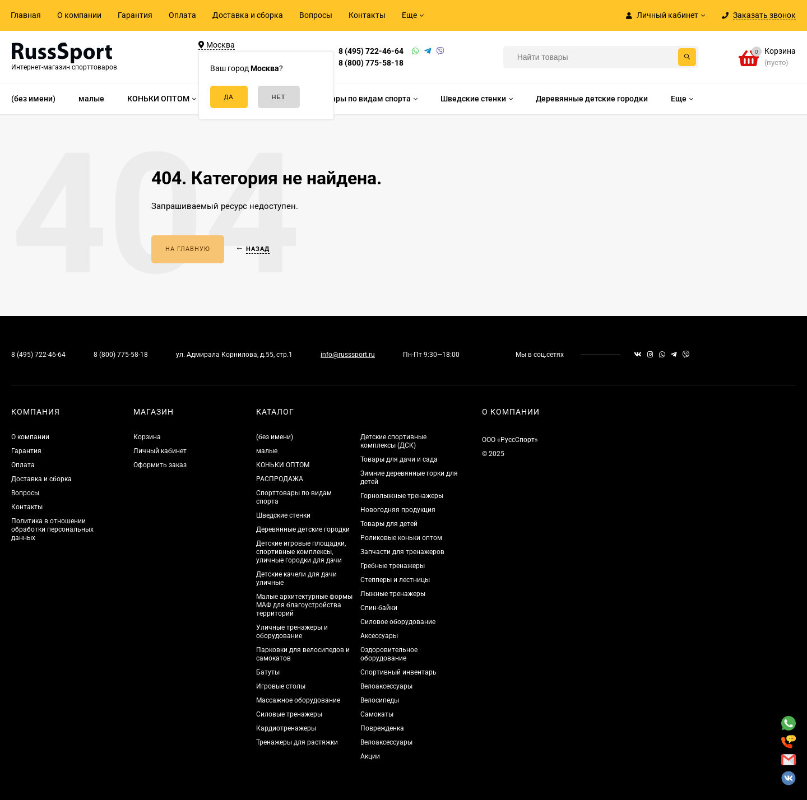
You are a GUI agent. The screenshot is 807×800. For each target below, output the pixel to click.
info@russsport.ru (348, 355)
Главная (26, 15)
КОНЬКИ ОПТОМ (282, 465)
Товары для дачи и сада (399, 459)
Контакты (367, 15)
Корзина (147, 437)
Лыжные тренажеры (392, 594)
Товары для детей (389, 524)
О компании (79, 15)
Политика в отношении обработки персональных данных (52, 529)
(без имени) (274, 437)
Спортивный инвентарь (398, 672)
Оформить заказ (160, 465)
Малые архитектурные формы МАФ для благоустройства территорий (304, 605)
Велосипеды (379, 700)
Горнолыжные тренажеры (401, 496)
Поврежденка (382, 728)
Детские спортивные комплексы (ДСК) (393, 441)
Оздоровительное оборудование (389, 654)
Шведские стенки (283, 515)
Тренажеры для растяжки (297, 742)
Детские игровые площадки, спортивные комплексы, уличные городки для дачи (301, 551)
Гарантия (135, 15)
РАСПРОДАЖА (279, 479)
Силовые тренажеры (289, 714)
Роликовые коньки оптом (401, 538)
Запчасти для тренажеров (402, 552)
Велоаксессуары (386, 686)
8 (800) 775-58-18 (371, 62)
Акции (370, 756)
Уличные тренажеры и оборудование (292, 632)
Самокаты (376, 714)
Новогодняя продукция (397, 510)
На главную (187, 249)
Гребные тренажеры (392, 566)
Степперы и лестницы (395, 580)
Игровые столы (280, 686)
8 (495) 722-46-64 (371, 50)
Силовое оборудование (397, 622)
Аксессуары (379, 636)
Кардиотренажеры (286, 728)
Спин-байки (378, 608)
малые (266, 451)
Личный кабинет (160, 451)
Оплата (182, 15)
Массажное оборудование (298, 700)
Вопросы (315, 15)
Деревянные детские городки (303, 529)
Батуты (268, 672)
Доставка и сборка (247, 15)
